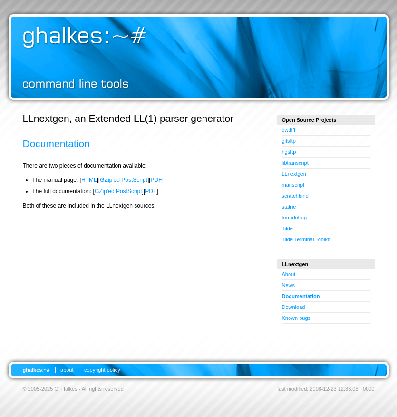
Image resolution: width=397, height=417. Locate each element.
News (288, 285)
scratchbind (295, 196)
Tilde (287, 228)
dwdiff (289, 130)
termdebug (294, 217)
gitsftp (289, 141)
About (289, 274)
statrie (289, 206)
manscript (293, 185)
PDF (156, 180)
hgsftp (289, 152)
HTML (89, 180)
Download (293, 307)
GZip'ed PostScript (123, 180)
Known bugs (296, 318)
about (67, 370)
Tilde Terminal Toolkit (306, 239)
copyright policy (102, 370)
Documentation (301, 296)
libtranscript (295, 163)
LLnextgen (294, 174)
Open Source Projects (309, 120)
